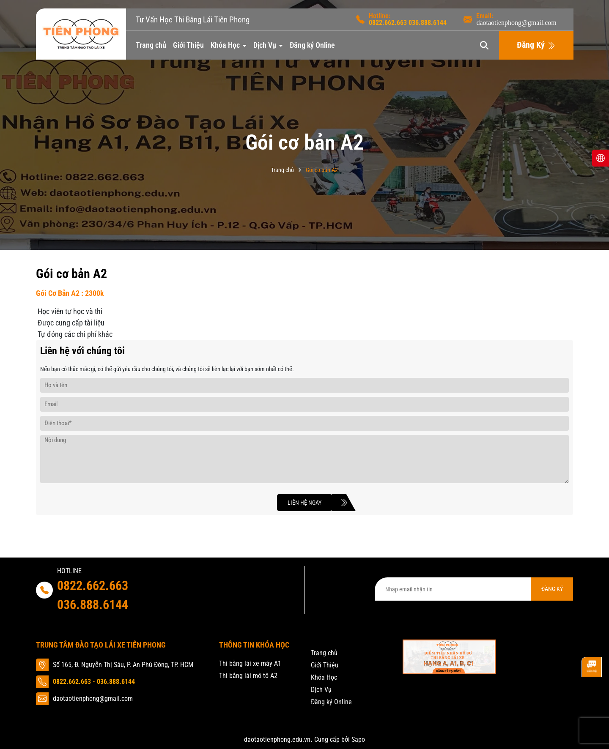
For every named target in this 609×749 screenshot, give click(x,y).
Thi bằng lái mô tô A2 (248, 676)
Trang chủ (151, 45)
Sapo (358, 739)
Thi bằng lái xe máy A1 (250, 663)
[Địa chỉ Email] (474, 589)
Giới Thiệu (188, 45)
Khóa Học (226, 45)
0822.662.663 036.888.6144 (92, 595)
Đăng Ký (536, 45)
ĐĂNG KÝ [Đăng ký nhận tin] (552, 588)
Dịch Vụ (265, 45)
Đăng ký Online (312, 45)
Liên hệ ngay (310, 502)
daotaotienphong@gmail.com (516, 22)
